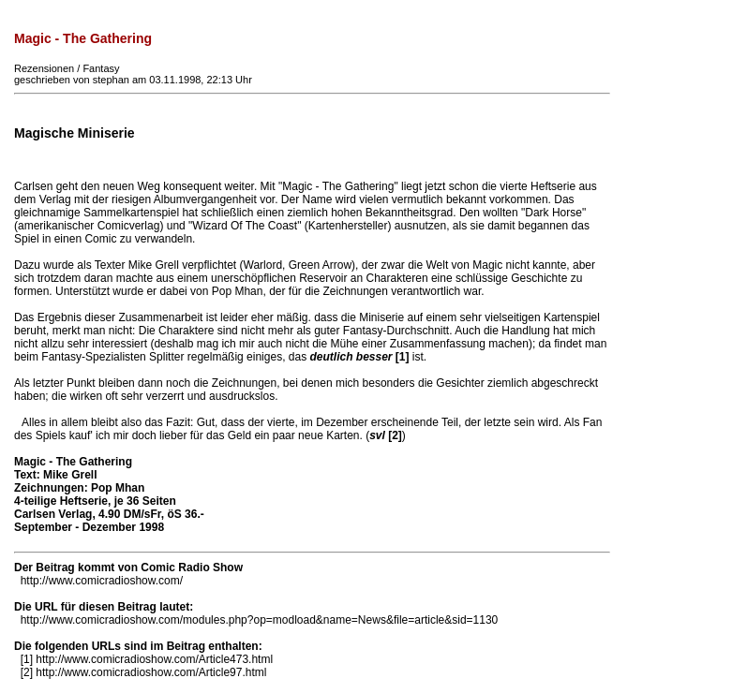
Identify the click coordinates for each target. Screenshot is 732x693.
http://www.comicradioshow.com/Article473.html (154, 659)
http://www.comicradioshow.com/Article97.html (151, 672)
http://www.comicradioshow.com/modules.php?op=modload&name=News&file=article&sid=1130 (260, 620)
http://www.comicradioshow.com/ (102, 580)
